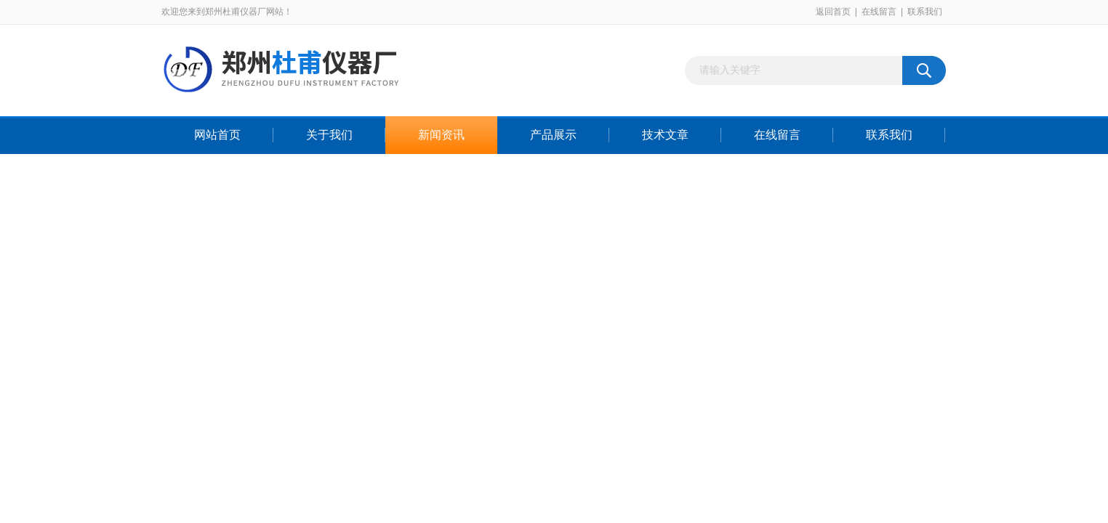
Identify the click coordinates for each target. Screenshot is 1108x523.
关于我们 (329, 135)
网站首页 (217, 135)
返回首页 (833, 12)
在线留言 (879, 12)
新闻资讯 (441, 135)
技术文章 (665, 135)
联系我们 (924, 12)
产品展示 (553, 135)
